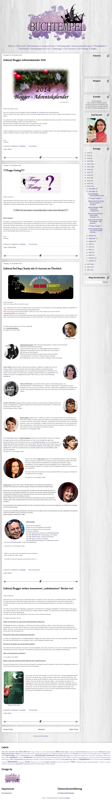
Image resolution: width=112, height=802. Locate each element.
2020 (89, 169)
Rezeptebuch (21, 762)
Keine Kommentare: (34, 570)
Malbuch (3, 759)
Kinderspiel (50, 757)
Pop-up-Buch (99, 759)
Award (88, 751)
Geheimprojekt (40, 755)
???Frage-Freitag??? (13, 170)
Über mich (21, 46)
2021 (89, 167)
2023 (89, 161)
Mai (90, 249)
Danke (94, 49)
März (90, 255)
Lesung (102, 757)
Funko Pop (17, 755)
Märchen (8, 759)
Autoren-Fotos (48, 46)
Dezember (92, 188)
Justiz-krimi (21, 757)
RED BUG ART (36, 535)
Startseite (41, 729)
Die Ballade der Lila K (9, 625)
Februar (91, 258)
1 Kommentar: (32, 146)
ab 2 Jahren (43, 751)
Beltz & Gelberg (37, 446)
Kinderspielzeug (57, 757)
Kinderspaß (44, 757)
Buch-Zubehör (27, 753)
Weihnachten (20, 764)
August (91, 241)
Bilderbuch (102, 752)
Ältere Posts (74, 729)
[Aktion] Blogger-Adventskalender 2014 (24, 60)
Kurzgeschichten (82, 757)
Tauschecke (24, 49)
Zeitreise (52, 763)
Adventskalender (50, 751)
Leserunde (97, 757)
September (92, 238)
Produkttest (107, 759)
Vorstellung (107, 762)
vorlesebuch (102, 762)
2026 (89, 153)
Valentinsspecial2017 (93, 762)
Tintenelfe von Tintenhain (37, 112)
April (90, 252)
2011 (89, 270)
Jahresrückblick (5, 757)
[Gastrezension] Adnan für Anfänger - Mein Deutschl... (95, 221)
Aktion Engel (64, 752)
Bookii (22, 753)
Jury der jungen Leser (37, 447)
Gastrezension (25, 755)
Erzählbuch (99, 753)
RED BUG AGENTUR (38, 540)
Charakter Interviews (63, 753)
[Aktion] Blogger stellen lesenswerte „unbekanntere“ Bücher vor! (38, 588)
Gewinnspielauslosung (62, 755)
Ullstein (26, 638)
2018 (89, 175)
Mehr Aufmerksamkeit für (17, 759)
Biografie (108, 751)
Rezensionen (33, 46)
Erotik (94, 753)
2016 (89, 181)
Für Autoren (69, 49)
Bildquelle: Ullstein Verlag (14, 705)
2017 (89, 178)
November (92, 191)
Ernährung (90, 753)
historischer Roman (79, 755)
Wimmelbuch (42, 763)
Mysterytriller (48, 759)
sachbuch (33, 762)
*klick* (39, 125)
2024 (89, 158)
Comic (70, 753)
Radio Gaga (6, 444)
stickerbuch (67, 762)
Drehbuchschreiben (39, 442)
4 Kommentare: (33, 244)
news (77, 759)
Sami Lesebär (39, 762)
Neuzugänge (65, 759)
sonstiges (46, 762)
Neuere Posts (8, 729)
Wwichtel (48, 763)
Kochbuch (64, 757)
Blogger (67, 798)
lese (88, 757)
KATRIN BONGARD (53, 533)
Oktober (91, 236)
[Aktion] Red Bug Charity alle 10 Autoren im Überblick (32, 268)
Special (59, 762)
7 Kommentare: (33, 710)
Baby (91, 751)
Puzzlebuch (4, 762)
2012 (89, 267)
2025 (89, 155)
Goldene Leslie (53, 447)
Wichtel (36, 763)
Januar (91, 261)
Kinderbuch (28, 757)
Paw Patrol (93, 759)
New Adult (73, 759)
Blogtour (18, 753)
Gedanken (32, 755)
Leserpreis (91, 757)
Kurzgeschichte (74, 757)
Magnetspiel (107, 757)
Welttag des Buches (29, 763)
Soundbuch (53, 762)
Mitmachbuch (29, 759)
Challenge (55, 753)
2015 (89, 183)
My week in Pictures (39, 759)
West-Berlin (10, 438)
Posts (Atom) (44, 736)
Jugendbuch (13, 757)
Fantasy (105, 753)
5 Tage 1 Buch (35, 751)
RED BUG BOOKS (15, 542)
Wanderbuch (5, 763)
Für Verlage (83, 49)
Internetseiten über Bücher (103, 755)
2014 (89, 186)
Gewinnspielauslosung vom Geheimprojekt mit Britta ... (95, 230)
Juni (90, 247)
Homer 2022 (88, 755)
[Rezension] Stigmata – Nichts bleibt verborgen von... (95, 215)
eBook (80, 753)
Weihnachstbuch (12, 763)
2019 (89, 172)
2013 (89, 264)
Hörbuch (94, 755)
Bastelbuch (95, 751)
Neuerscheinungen (56, 759)
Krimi (68, 757)
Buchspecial (38, 753)
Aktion (10, 149)
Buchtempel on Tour (40, 49)
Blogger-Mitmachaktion (8, 753)
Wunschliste (99, 46)
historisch (71, 755)
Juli (90, 244)
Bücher (33, 753)
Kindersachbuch (37, 757)
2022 (89, 164)
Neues (11, 46)
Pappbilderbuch (84, 759)
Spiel (62, 762)
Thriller (73, 762)
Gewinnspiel (50, 755)
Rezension (13, 761)
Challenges (57, 49)
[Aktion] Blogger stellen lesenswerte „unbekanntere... (95, 209)
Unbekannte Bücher (81, 762)
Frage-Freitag (12, 247)
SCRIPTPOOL (36, 536)
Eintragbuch (84, 753)
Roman (27, 762)
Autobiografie (72, 751)
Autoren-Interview (80, 752)
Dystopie (75, 753)
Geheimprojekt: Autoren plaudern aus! (74, 46)
